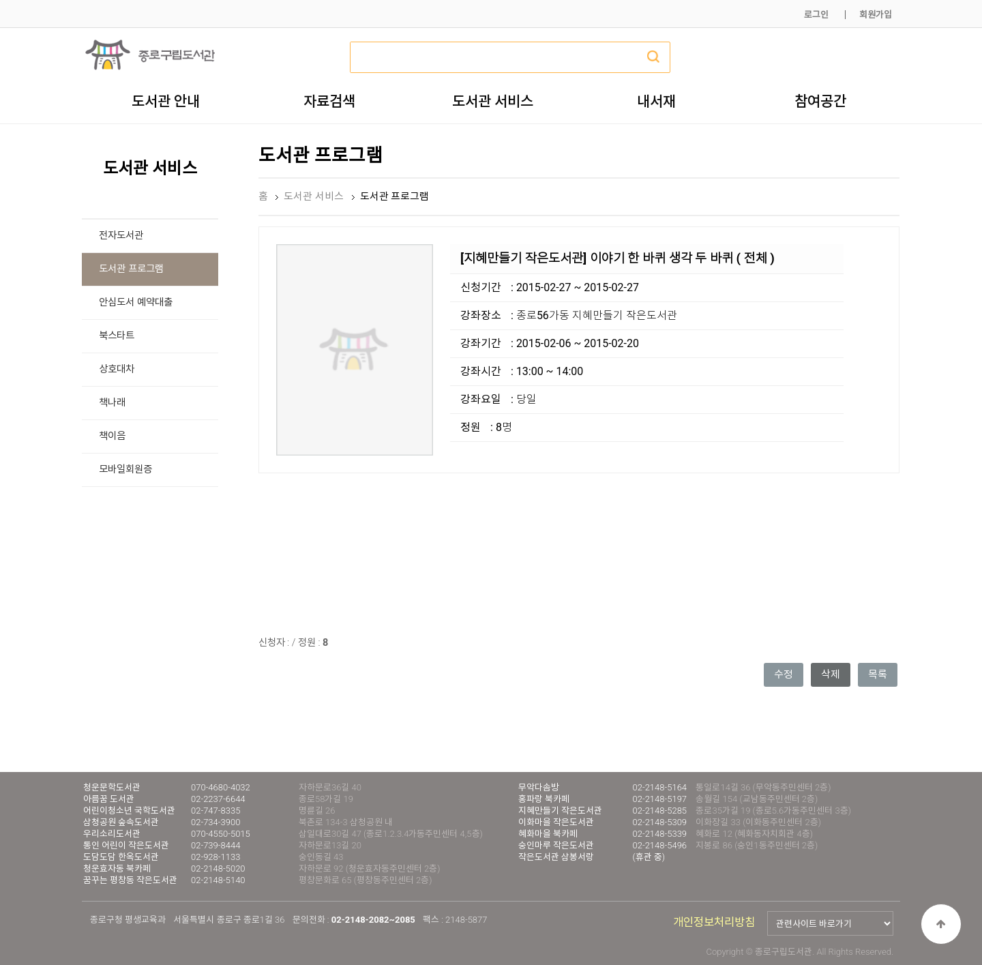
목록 (877, 674)
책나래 (112, 403)
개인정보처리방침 (714, 922)
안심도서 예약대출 (136, 302)
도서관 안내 (166, 101)
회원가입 (875, 15)
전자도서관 (121, 235)
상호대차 (116, 369)
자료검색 (329, 101)
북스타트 (116, 336)
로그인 (816, 15)
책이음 (112, 436)
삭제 (830, 674)
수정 (783, 674)
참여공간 (820, 101)
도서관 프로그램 (131, 269)
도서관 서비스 (492, 101)
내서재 (656, 101)
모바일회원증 (125, 469)
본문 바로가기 (0, 0)
